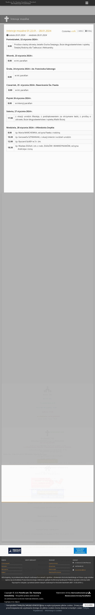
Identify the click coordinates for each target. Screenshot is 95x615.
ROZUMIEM (89, 605)
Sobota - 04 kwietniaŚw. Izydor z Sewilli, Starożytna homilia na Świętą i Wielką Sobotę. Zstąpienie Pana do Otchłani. (41, 549)
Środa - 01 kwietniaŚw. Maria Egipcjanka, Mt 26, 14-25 (17, 568)
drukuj (88, 31)
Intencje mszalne (21, 19)
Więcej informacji (47, 459)
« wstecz (80, 31)
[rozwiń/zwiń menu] (87, 3)
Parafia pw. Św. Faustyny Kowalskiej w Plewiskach (21, 3)
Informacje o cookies (53, 610)
